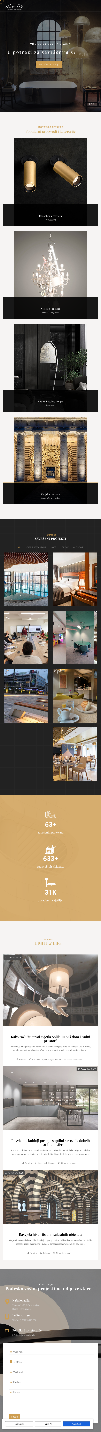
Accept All (76, 1424)
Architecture (37, 1059)
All (20, 547)
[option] (50, 56)
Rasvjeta (22, 1059)
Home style (49, 1059)
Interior (58, 1059)
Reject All (48, 1424)
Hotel (54, 547)
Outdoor (78, 547)
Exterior (46, 1253)
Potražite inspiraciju (49, 64)
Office (65, 547)
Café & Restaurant (36, 547)
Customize (19, 1424)
